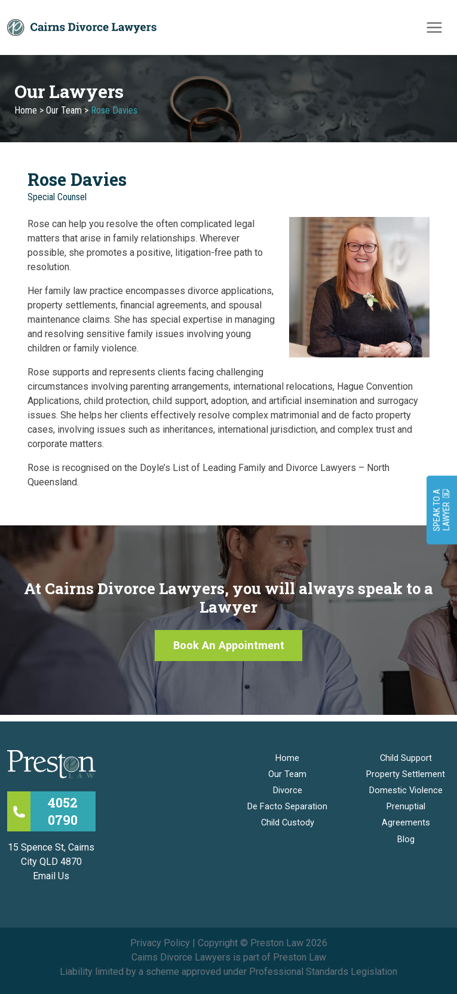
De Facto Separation (287, 806)
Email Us (51, 876)
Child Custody (287, 822)
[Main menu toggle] (434, 29)
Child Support (406, 758)
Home (25, 115)
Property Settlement (405, 774)
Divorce (287, 790)
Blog (406, 839)
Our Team (64, 115)
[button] (228, 651)
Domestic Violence (406, 790)
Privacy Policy (160, 943)
